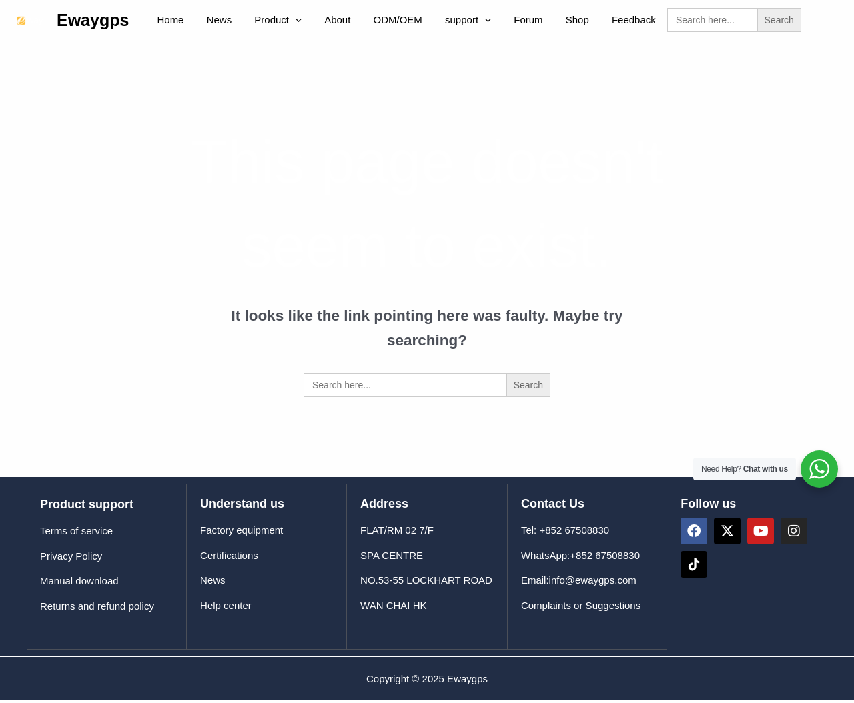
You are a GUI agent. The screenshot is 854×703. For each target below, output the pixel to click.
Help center (226, 609)
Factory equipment (241, 534)
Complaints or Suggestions (580, 609)
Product (264, 22)
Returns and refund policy (97, 609)
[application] (282, 22)
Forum (492, 21)
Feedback (588, 21)
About (319, 21)
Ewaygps (93, 22)
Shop (536, 21)
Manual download (79, 584)
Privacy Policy (71, 559)
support (438, 22)
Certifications (229, 559)
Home (167, 21)
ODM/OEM (373, 21)
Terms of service (76, 534)
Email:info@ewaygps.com (578, 584)
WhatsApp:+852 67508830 (580, 559)
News (211, 21)
